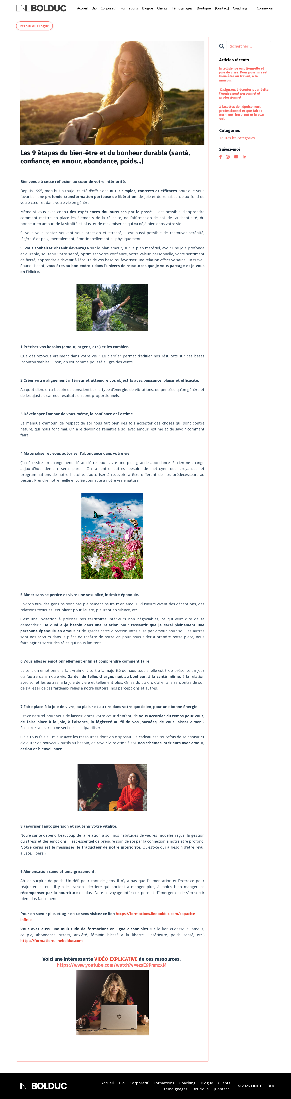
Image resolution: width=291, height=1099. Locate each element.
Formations (129, 8)
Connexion (264, 8)
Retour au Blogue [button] (34, 25)
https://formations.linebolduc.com (52, 940)
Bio (92, 8)
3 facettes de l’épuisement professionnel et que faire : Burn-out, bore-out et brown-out (242, 113)
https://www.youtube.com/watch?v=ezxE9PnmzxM (112, 965)
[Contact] (222, 8)
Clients (162, 8)
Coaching (241, 8)
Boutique (204, 8)
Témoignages (182, 8)
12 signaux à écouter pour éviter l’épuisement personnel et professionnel (244, 93)
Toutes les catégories (238, 137)
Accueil (81, 8)
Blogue (147, 8)
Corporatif (108, 8)
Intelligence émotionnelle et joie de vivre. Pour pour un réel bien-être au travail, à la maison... (243, 74)
